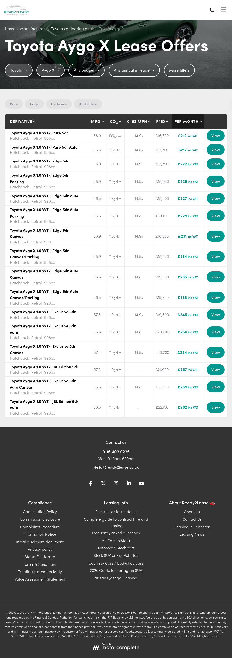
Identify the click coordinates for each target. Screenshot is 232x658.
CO (114, 121)
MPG (95, 121)
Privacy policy (40, 549)
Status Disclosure (40, 556)
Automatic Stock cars (116, 547)
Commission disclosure (40, 519)
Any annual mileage (135, 70)
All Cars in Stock (116, 540)
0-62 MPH (137, 121)
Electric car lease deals (115, 511)
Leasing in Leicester (192, 526)
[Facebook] (90, 484)
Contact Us (192, 519)
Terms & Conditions (40, 564)
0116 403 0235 (116, 452)
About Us (192, 511)
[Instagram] (116, 484)
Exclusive (59, 103)
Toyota (19, 70)
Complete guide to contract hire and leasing (116, 522)
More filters (179, 70)
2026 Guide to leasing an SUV (116, 570)
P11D (160, 121)
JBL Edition (88, 103)
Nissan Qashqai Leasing (115, 577)
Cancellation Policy (40, 511)
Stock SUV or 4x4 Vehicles (116, 555)
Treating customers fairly (40, 571)
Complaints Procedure (40, 526)
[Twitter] (103, 484)
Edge (34, 103)
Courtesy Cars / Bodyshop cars (115, 563)
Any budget (87, 70)
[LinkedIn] (128, 484)
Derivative (21, 121)
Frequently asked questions (116, 532)
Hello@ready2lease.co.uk (116, 467)
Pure (14, 103)
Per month (186, 121)
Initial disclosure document (40, 541)
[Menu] (223, 10)
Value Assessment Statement (40, 579)
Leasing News (192, 534)
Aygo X (51, 70)
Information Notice (39, 534)
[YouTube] (141, 484)
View (215, 135)
